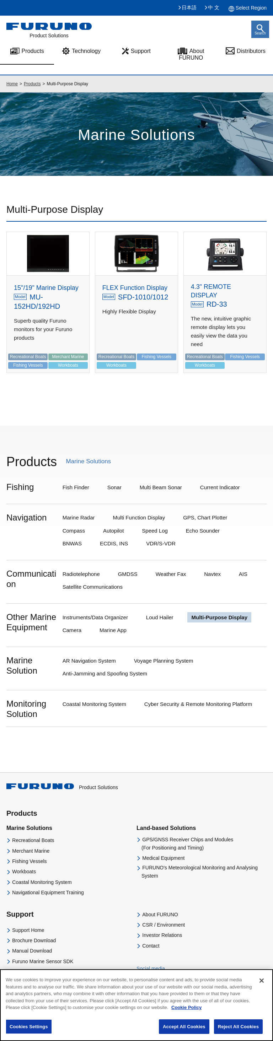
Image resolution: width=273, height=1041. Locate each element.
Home (12, 83)
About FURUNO (191, 54)
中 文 (213, 7)
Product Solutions (62, 787)
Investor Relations (162, 935)
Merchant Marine (30, 851)
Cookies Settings (29, 1032)
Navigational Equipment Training (48, 892)
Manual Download (32, 951)
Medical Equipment (163, 858)
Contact (150, 946)
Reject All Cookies (238, 1032)
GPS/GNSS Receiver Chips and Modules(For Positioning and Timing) (187, 843)
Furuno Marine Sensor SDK (42, 961)
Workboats (24, 871)
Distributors (251, 51)
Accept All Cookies (184, 1032)
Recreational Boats (33, 840)
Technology (86, 51)
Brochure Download (34, 940)
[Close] (261, 986)
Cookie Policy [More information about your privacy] (186, 1013)
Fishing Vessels (29, 861)
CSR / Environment (163, 925)
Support (141, 51)
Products (32, 83)
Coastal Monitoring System (41, 882)
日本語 (189, 7)
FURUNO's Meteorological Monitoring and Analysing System (199, 871)
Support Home (28, 930)
